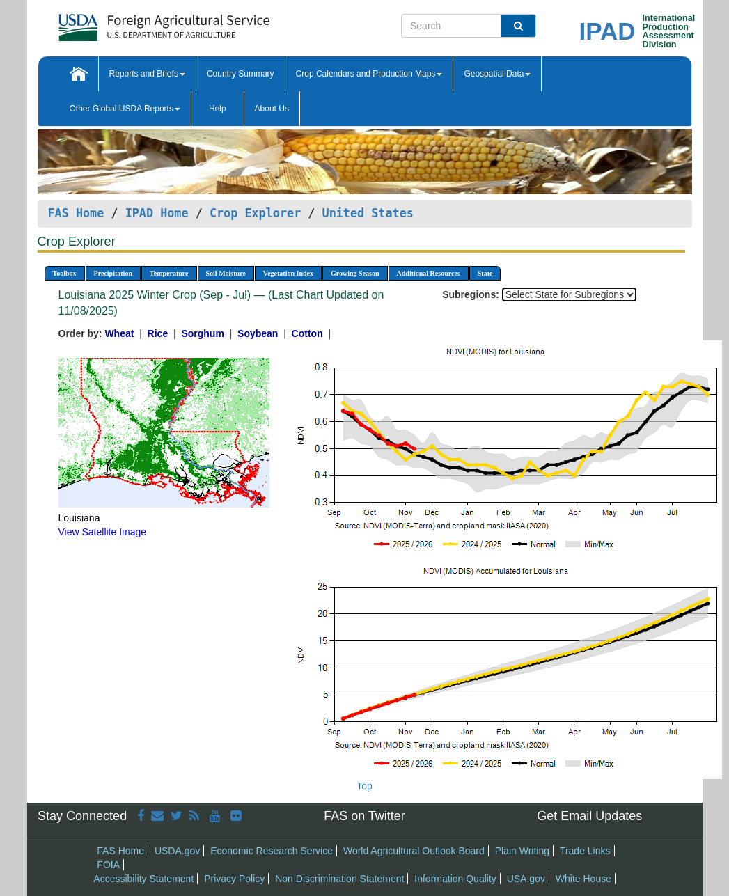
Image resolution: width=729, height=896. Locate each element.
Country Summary (240, 74)
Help (217, 108)
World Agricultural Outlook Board (414, 850)
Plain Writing (522, 850)
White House (583, 878)
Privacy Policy (234, 878)
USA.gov (526, 878)
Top (364, 786)
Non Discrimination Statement (339, 878)
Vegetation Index (288, 273)
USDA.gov (177, 850)
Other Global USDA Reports (125, 108)
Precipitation (113, 273)
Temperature (169, 273)
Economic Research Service (271, 850)
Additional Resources (428, 273)
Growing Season (355, 273)
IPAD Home (157, 213)
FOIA (108, 864)
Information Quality (455, 878)
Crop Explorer (255, 213)
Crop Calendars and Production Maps (369, 74)
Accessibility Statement (143, 878)
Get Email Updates (589, 816)
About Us (272, 108)
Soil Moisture (226, 273)
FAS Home (76, 213)
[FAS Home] (129, 22)
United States (368, 213)
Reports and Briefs (147, 74)
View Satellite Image (102, 531)
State (485, 273)
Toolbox (65, 273)
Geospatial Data (497, 74)
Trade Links (585, 850)
